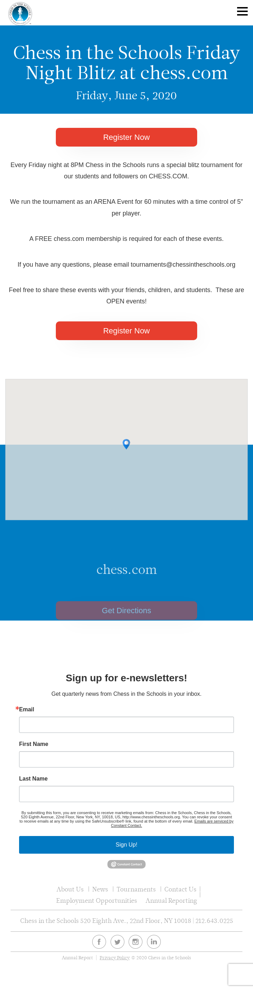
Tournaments (136, 889)
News (100, 889)
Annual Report (77, 957)
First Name (33, 744)
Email (26, 709)
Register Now (126, 137)
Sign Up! (126, 845)
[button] (126, 451)
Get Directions (126, 621)
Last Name (33, 779)
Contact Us (180, 889)
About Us (70, 889)
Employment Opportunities (96, 900)
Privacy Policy (115, 957)
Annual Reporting (171, 900)
